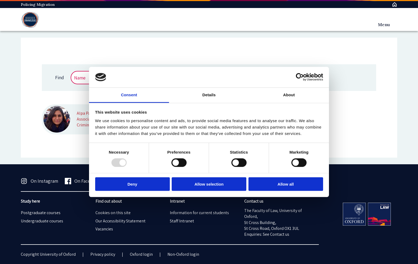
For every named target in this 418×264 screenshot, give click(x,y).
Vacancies (104, 229)
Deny (132, 184)
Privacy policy (102, 254)
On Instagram (39, 181)
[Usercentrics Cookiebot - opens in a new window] (299, 77)
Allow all (286, 184)
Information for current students (199, 212)
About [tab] (289, 95)
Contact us (279, 234)
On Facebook (83, 181)
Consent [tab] (129, 95)
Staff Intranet (182, 221)
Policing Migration (38, 4)
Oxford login (141, 254)
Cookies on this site (113, 212)
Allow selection (208, 184)
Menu (384, 24)
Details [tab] (209, 95)
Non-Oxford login (183, 254)
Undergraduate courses (42, 221)
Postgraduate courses (41, 212)
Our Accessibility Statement (120, 221)
